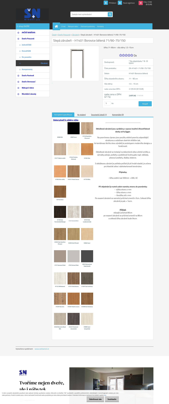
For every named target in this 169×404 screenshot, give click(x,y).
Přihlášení (111, 2)
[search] (110, 14)
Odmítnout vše (94, 399)
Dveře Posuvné (64, 34)
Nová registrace (128, 2)
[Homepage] (57, 26)
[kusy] (107, 103)
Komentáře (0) (118, 114)
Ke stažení (81, 114)
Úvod (54, 34)
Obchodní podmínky (88, 26)
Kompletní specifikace (63, 114)
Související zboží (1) (99, 114)
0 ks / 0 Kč (148, 1)
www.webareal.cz (42, 348)
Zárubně (75, 34)
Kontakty (100, 26)
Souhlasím (111, 399)
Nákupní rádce (73, 26)
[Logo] (32, 14)
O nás (63, 26)
